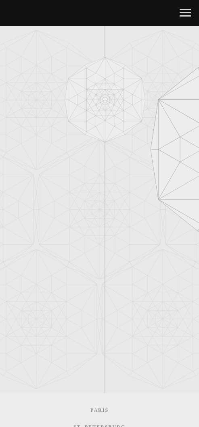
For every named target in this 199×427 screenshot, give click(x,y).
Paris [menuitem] (99, 410)
